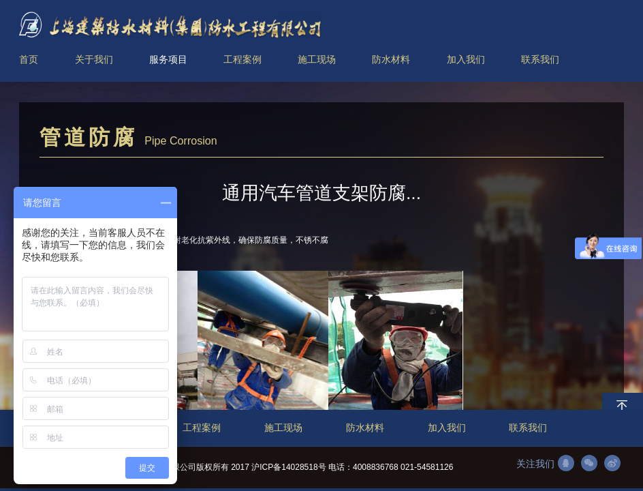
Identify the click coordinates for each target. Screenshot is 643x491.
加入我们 (447, 428)
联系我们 (528, 428)
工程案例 (202, 428)
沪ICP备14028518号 (288, 467)
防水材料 (365, 428)
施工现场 (283, 428)
